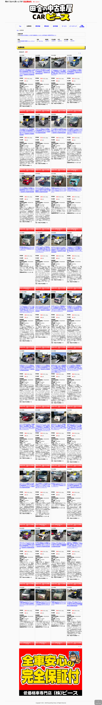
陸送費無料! (27, 1)
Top (17, 30)
